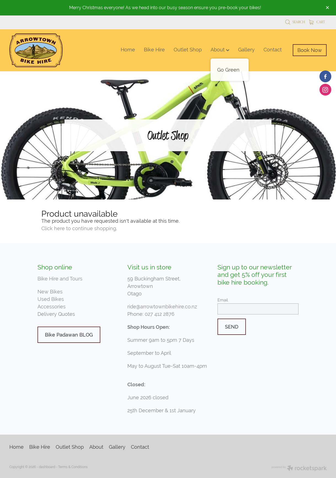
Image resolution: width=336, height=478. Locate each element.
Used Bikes (50, 299)
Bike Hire (154, 49)
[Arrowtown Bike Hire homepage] (41, 50)
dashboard (47, 467)
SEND (231, 327)
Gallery (246, 49)
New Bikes (50, 292)
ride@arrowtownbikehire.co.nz (162, 306)
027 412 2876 (159, 314)
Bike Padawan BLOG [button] (69, 335)
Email (222, 300)
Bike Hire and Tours (59, 279)
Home (128, 49)
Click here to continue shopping (78, 228)
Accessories (51, 306)
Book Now (309, 50)
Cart (317, 22)
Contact (273, 49)
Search (295, 22)
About (220, 49)
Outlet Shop (188, 49)
